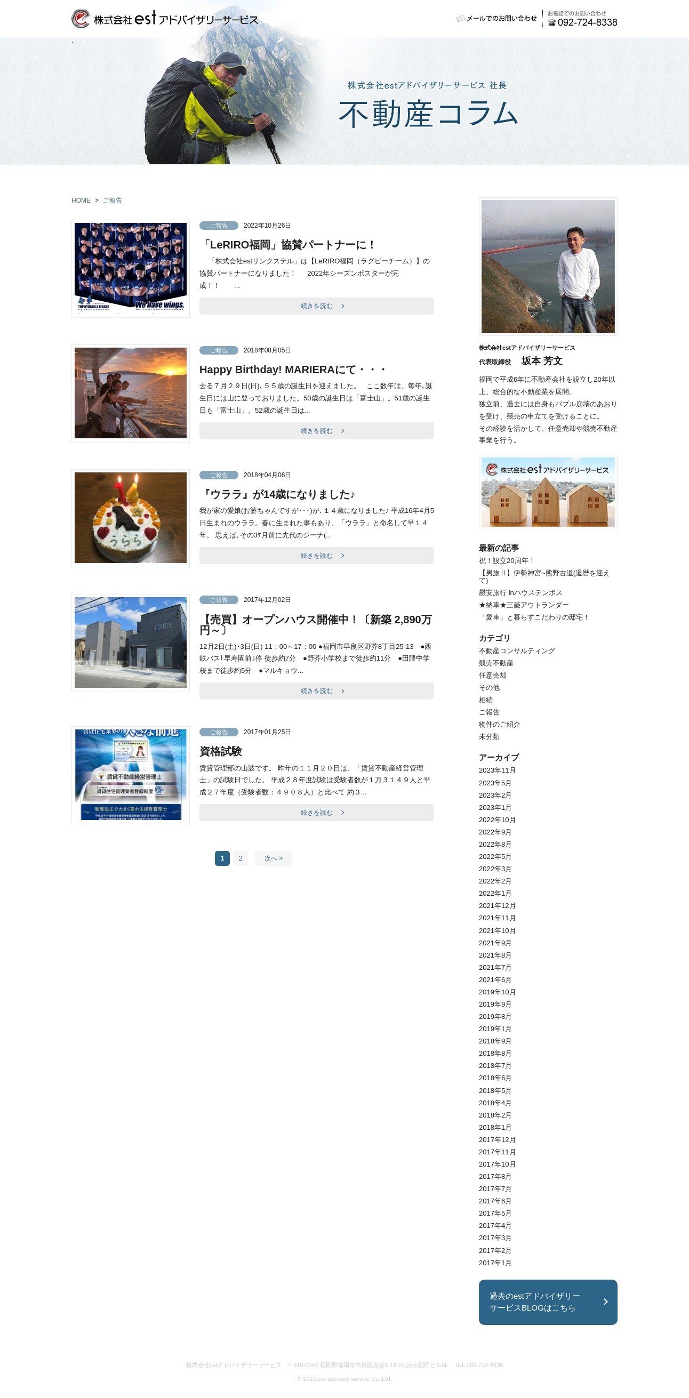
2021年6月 (495, 980)
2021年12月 (497, 906)
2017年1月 (495, 1263)
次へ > (274, 858)
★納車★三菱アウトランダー (524, 605)
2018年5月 (495, 1091)
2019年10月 (497, 992)
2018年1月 (495, 1127)
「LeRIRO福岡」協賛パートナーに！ (288, 245)
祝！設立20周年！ (507, 561)
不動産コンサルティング (517, 651)
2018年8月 (495, 1053)
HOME (81, 200)
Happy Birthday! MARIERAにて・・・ (293, 369)
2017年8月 (495, 1176)
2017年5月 (495, 1213)
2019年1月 (495, 1029)
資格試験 (220, 751)
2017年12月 (497, 1140)
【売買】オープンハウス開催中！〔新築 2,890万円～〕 (315, 625)
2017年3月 (495, 1238)
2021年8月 (495, 955)
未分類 (489, 737)
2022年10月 (497, 820)
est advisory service (344, 1379)
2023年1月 (495, 808)
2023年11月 (497, 770)
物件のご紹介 (499, 724)
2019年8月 (495, 1017)
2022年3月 (495, 869)
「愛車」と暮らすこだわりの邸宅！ (534, 617)
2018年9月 (495, 1041)
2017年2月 (495, 1251)
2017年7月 (495, 1189)
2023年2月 (495, 795)
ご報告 (112, 200)
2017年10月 (497, 1164)
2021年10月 (497, 931)
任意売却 (493, 675)
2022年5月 (495, 857)
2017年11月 (497, 1152)
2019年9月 (495, 1004)
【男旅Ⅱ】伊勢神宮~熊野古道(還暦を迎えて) (544, 576)
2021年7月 (495, 967)
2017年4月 (495, 1226)
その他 (489, 688)
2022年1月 (495, 893)
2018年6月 (495, 1078)
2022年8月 (495, 844)
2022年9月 (495, 832)
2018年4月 (495, 1103)
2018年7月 (495, 1066)
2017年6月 (495, 1201)
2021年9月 (495, 943)
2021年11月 (497, 918)
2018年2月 (495, 1115)
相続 (486, 700)
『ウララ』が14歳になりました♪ (277, 494)
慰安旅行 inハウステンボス (521, 593)
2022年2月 (495, 881)
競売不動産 (496, 663)
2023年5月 (495, 783)
